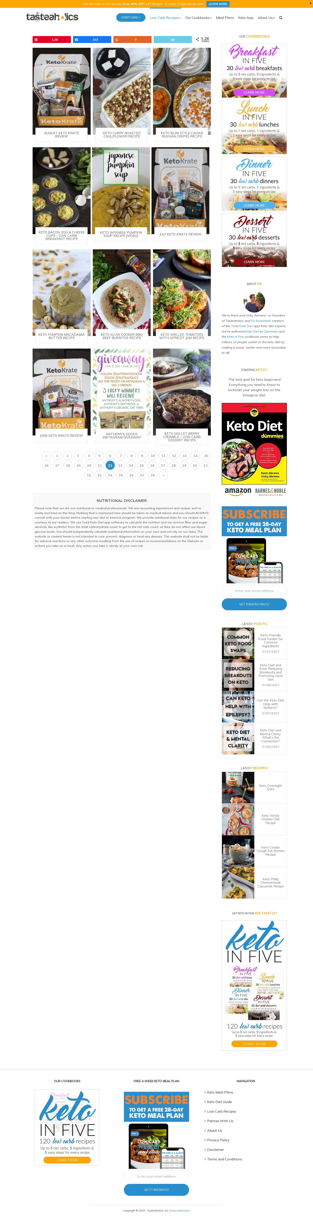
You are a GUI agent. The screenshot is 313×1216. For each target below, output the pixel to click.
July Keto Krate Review (180, 234)
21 (100, 465)
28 (173, 465)
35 (121, 475)
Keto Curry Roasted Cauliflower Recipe (122, 134)
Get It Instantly (156, 1189)
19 (78, 465)
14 (195, 455)
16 (46, 465)
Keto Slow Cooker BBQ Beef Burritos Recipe (122, 336)
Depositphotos (180, 1210)
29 (184, 465)
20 (89, 465)
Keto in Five (235, 337)
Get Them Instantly (254, 604)
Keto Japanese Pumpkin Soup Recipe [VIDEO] (121, 234)
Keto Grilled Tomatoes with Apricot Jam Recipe (181, 336)
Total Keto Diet (242, 326)
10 (153, 455)
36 (131, 475)
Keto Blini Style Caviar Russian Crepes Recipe (182, 134)
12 (174, 455)
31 (205, 465)
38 (153, 475)
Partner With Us (220, 1121)
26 (152, 465)
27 (163, 465)
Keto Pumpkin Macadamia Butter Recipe (61, 336)
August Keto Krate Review (61, 134)
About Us (214, 1130)
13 (185, 455)
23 (120, 465)
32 (89, 475)
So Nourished (260, 321)
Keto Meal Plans (220, 1092)
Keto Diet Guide (219, 1102)
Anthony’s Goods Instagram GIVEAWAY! (122, 435)
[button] (281, 17)
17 (57, 465)
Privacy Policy (218, 1140)
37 (142, 475)
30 (195, 465)
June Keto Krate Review (61, 435)
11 (163, 455)
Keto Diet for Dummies (261, 331)
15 (206, 455)
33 (99, 475)
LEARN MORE (218, 4)
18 (68, 465)
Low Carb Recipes (221, 1111)
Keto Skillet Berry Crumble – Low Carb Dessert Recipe (182, 437)
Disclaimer (215, 1149)
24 (131, 465)
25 (142, 465)
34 (110, 475)
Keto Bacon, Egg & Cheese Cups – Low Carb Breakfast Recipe (61, 235)
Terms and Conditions (224, 1159)
